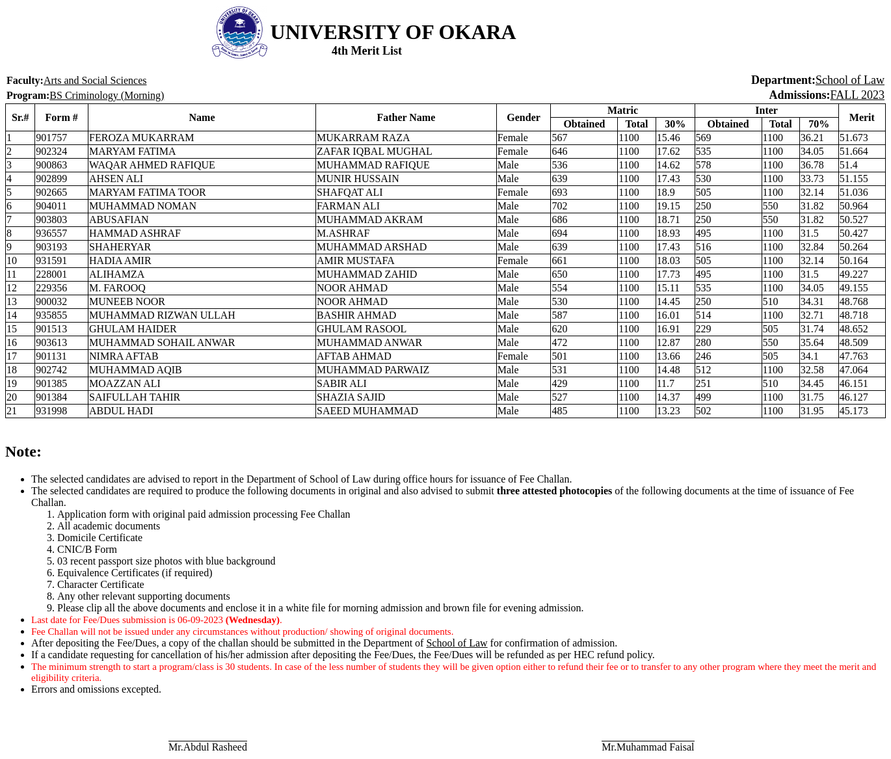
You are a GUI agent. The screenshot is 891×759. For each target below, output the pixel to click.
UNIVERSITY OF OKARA (393, 32)
